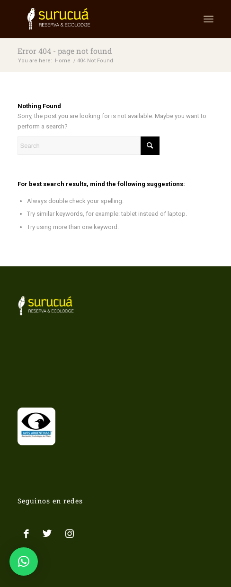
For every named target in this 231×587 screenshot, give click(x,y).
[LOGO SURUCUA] (96, 19)
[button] (23, 561)
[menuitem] (208, 19)
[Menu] (208, 19)
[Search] (89, 145)
